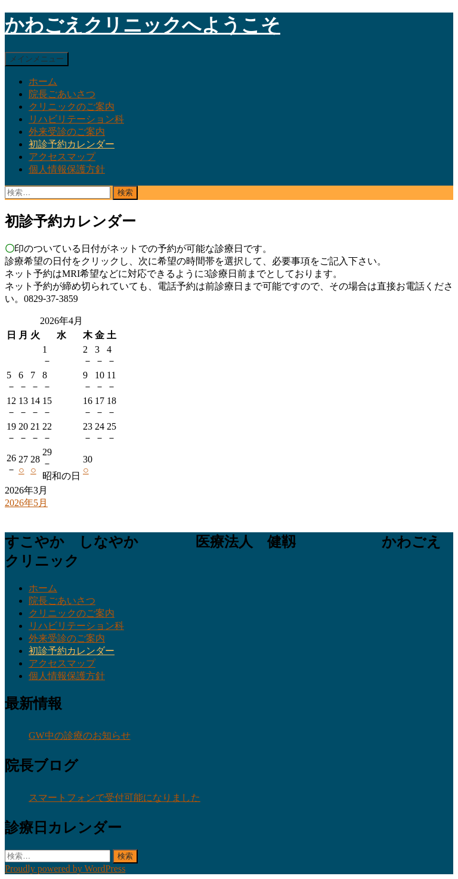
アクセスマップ (62, 157)
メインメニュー (37, 58)
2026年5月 (26, 503)
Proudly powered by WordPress (65, 868)
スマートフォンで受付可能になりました (114, 797)
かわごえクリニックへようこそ (142, 25)
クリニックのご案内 (71, 106)
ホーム (43, 81)
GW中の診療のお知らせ (80, 735)
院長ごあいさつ (62, 94)
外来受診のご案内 (67, 132)
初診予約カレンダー (71, 144)
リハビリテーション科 (76, 119)
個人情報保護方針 (67, 169)
